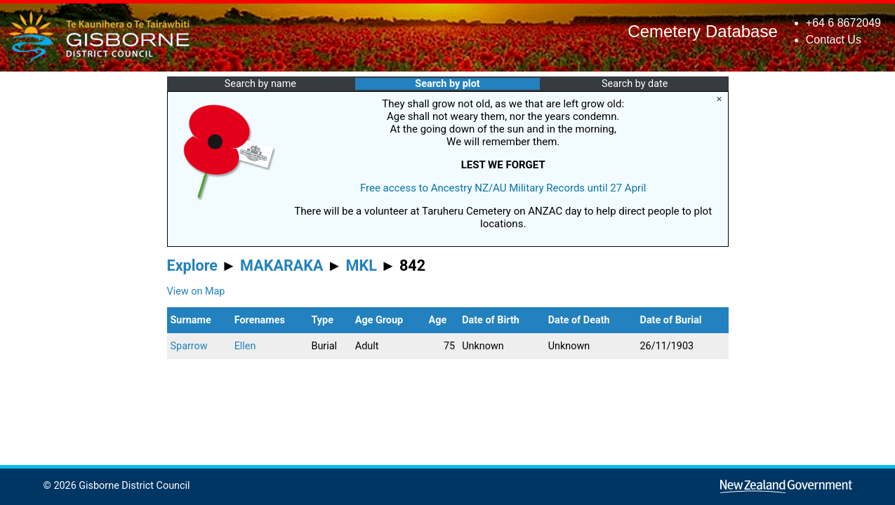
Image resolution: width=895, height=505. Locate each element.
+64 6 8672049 (843, 23)
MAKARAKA (281, 265)
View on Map (196, 291)
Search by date (635, 84)
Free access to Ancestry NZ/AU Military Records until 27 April (503, 188)
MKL (361, 265)
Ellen (245, 346)
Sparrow (189, 346)
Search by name (260, 84)
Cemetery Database (702, 31)
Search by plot (447, 84)
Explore (192, 265)
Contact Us (833, 40)
